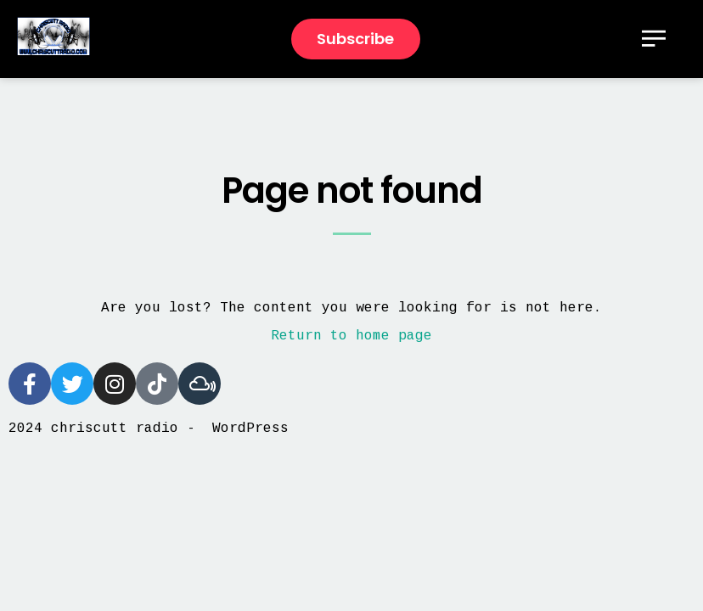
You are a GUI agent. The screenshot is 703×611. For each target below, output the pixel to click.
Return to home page (351, 336)
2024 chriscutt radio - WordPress (148, 428)
